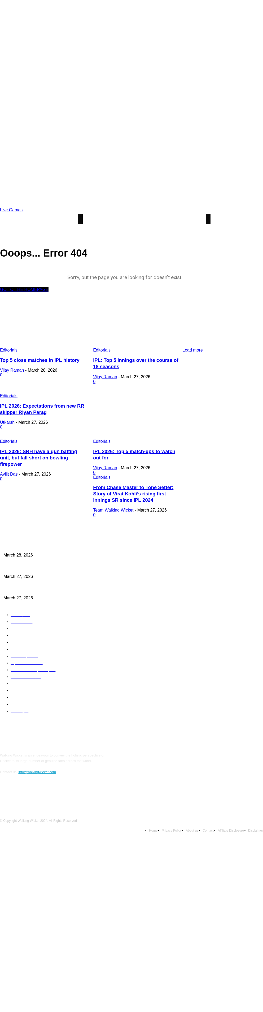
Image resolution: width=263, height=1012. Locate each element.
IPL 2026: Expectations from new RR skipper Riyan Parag (44, 584)
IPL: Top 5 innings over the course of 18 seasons (37, 563)
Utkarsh (7, 420)
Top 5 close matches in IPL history (37, 359)
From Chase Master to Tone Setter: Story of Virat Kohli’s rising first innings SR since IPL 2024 (42, 489)
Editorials (8, 395)
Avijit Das (8, 464)
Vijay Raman (12, 369)
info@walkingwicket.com (37, 765)
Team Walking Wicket (20, 505)
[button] (255, 219)
